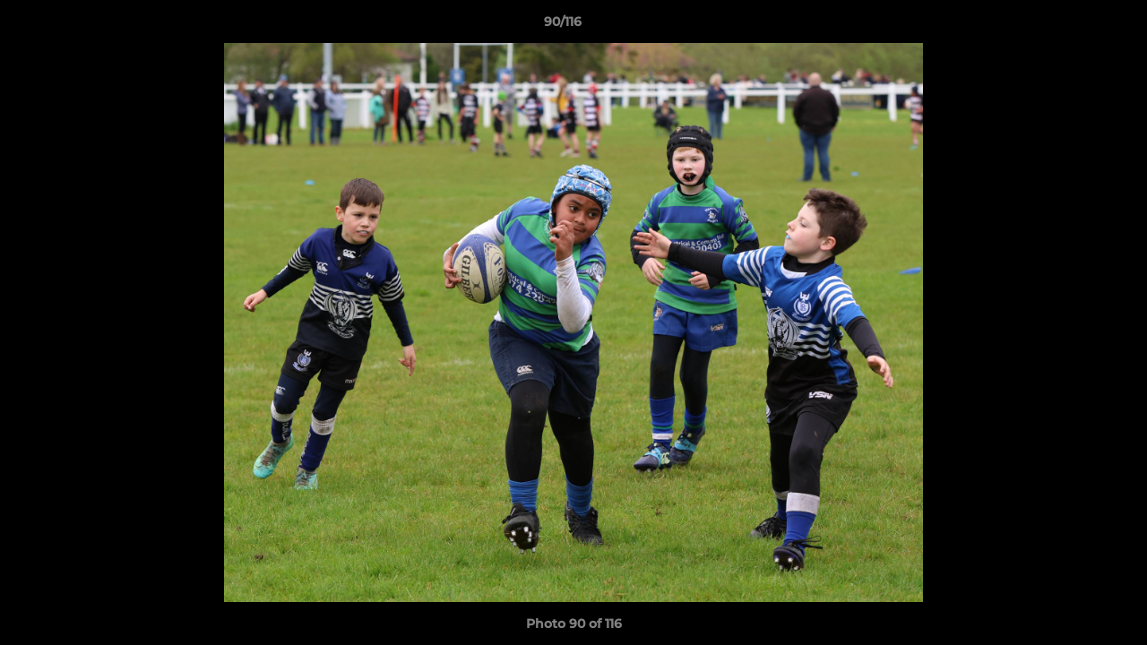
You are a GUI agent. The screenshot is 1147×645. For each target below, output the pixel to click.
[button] (1071, 26)
